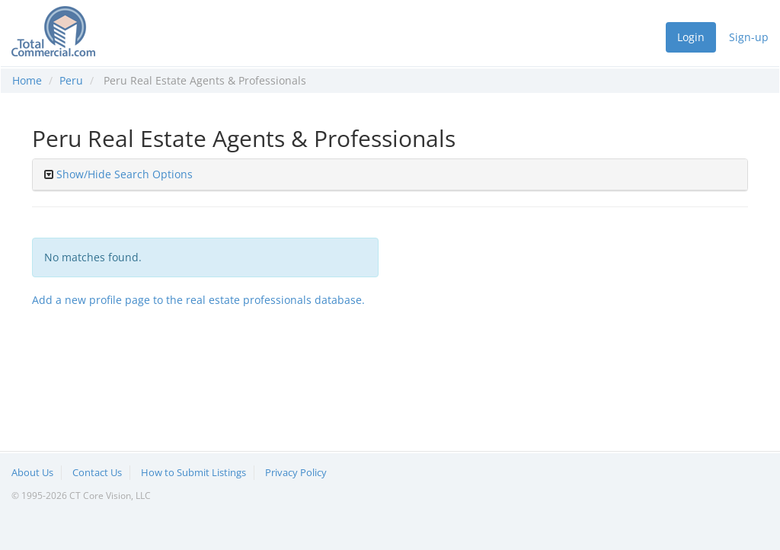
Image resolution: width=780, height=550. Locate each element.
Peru (71, 80)
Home (27, 80)
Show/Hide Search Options (124, 174)
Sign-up (749, 37)
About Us (32, 472)
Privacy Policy (296, 472)
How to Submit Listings (193, 472)
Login (691, 37)
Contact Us (97, 472)
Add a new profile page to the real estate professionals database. (198, 300)
